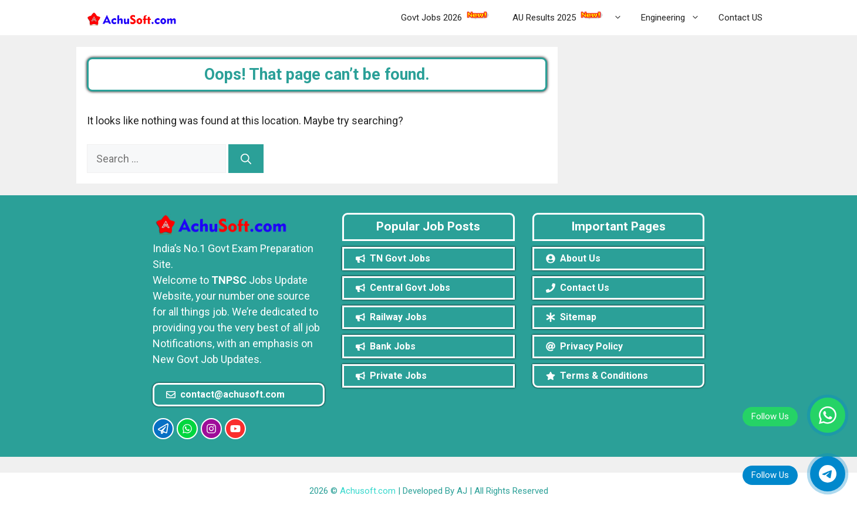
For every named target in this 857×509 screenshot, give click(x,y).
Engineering (675, 17)
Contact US (740, 17)
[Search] (246, 158)
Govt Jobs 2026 (447, 15)
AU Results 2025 (572, 17)
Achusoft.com (368, 491)
